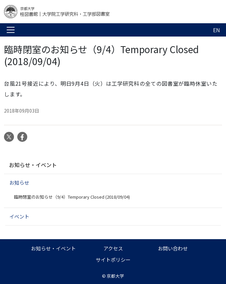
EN (216, 30)
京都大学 (115, 276)
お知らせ (19, 182)
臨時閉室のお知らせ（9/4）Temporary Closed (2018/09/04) (72, 197)
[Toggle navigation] (10, 30)
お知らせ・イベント (33, 165)
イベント (19, 216)
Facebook (22, 137)
